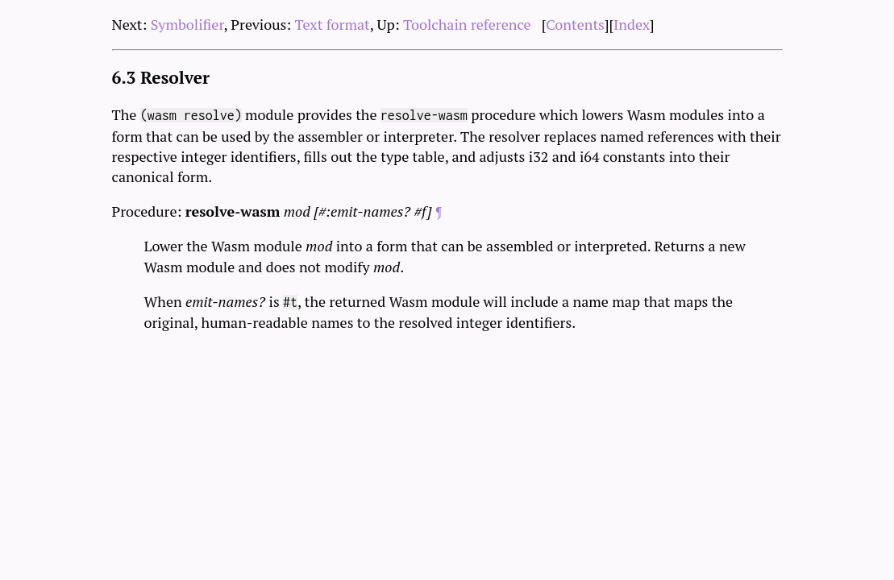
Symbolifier (187, 24)
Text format (332, 24)
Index (631, 24)
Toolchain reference (467, 24)
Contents (575, 24)
